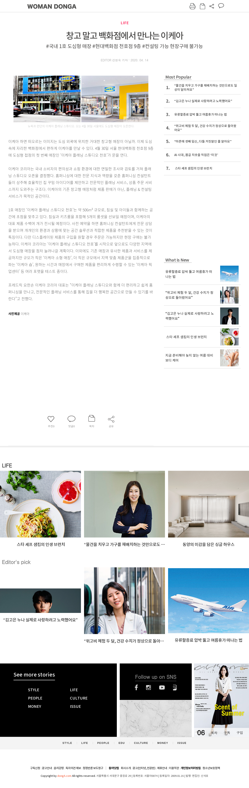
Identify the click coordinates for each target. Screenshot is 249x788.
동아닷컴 (114, 768)
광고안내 (47, 768)
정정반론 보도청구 (93, 768)
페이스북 (136, 687)
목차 (214, 732)
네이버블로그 (175, 687)
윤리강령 (59, 768)
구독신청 (35, 768)
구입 (239, 732)
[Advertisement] (70, 350)
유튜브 (162, 687)
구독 (226, 732)
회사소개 (126, 768)
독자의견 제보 (73, 768)
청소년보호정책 (211, 768)
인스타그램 (148, 687)
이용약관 (174, 768)
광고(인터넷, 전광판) (144, 768)
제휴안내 (162, 768)
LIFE (125, 23)
